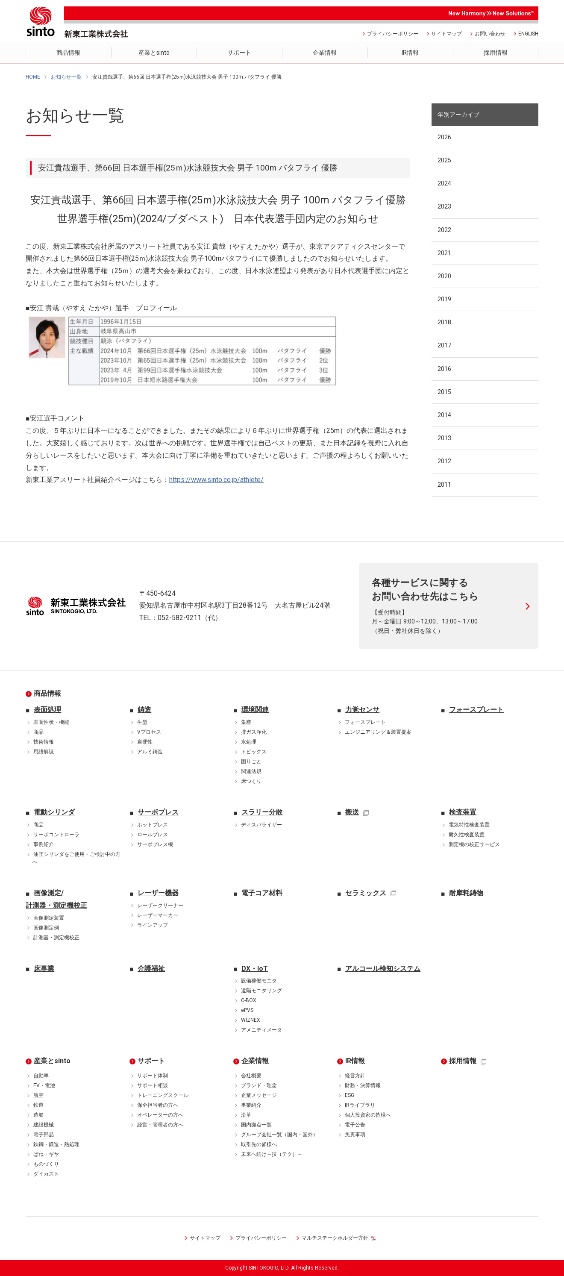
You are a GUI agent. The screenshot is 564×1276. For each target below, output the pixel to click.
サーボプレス (158, 812)
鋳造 (144, 710)
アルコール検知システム (382, 968)
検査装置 (462, 812)
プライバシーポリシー (392, 34)
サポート (151, 1061)
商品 (38, 732)
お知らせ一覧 (66, 77)
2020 (444, 276)
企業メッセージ (259, 1095)
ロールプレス (152, 835)
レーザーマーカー (157, 915)
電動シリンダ (54, 812)
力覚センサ (362, 710)
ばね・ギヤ (46, 1154)
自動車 (41, 1076)
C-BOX (248, 1000)
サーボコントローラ (56, 835)
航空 (38, 1095)
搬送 (352, 812)
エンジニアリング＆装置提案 (378, 732)
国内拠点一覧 (256, 1125)
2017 (444, 345)
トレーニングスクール (162, 1095)
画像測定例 (46, 928)
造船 (38, 1115)
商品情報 (47, 693)
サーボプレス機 (155, 844)
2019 (444, 299)
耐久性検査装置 (467, 835)
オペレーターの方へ (160, 1115)
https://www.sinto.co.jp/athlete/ (216, 480)
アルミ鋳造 (150, 752)
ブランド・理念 (259, 1085)
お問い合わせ (490, 34)
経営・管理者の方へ (160, 1125)
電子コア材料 (261, 893)
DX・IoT (254, 968)
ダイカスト (46, 1174)
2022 (444, 229)
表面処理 (47, 710)
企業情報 (255, 1061)
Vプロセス (149, 732)
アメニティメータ (261, 1030)
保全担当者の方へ (157, 1105)
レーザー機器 (158, 893)
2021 (444, 253)
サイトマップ (446, 34)
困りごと (251, 761)
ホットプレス (152, 825)
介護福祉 (151, 968)
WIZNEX (250, 1020)
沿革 (246, 1115)
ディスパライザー (261, 825)
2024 (444, 183)
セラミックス (365, 893)
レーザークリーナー (160, 905)
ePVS (247, 1010)
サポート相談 (152, 1085)
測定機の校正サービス (474, 844)
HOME (33, 77)
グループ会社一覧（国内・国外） (279, 1135)
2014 (444, 415)
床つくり (251, 781)
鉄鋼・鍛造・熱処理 (56, 1144)
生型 (142, 722)
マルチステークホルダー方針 (335, 1238)
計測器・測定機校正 (56, 938)
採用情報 (462, 1061)
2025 (444, 160)
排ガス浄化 (254, 732)
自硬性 (145, 742)
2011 (444, 484)
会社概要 (251, 1076)
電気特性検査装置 (469, 825)
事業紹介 (251, 1105)
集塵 (246, 722)
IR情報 (355, 1061)
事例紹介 (43, 844)
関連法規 (251, 771)
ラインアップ (152, 925)
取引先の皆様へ (259, 1144)
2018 (444, 322)
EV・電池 (44, 1085)
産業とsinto (52, 1061)
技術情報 (43, 742)
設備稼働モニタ (259, 981)
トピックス (254, 752)
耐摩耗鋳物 (466, 893)
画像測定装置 (48, 918)
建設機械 (43, 1125)
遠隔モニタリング (261, 991)
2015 (444, 391)
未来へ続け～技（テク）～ (272, 1154)
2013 (444, 438)
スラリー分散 (261, 812)
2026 (444, 137)
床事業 (44, 968)
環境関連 (255, 710)
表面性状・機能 (51, 722)
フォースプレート (365, 722)
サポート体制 (152, 1076)
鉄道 (38, 1105)
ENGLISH (528, 34)
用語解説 (43, 752)
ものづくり (46, 1164)
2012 (444, 461)
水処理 (248, 742)
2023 (444, 206)
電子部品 (43, 1135)
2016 (444, 368)
